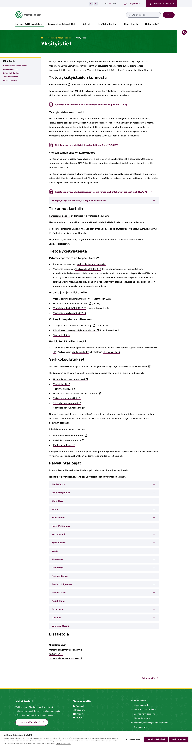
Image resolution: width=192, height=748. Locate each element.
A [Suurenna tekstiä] (96, 3)
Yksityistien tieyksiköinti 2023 (69, 308)
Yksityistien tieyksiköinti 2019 (69, 312)
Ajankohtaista (131, 23)
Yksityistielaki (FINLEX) (88, 268)
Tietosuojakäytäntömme (143, 709)
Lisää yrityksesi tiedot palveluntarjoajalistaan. (103, 476)
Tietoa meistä (152, 23)
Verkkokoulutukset (10, 76)
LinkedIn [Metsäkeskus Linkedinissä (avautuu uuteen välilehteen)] (79, 713)
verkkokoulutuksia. (139, 366)
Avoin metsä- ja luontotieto (62, 23)
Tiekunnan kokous (64, 388)
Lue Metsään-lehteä (33, 721)
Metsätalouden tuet (107, 23)
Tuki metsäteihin (61, 334)
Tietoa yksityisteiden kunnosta (15, 65)
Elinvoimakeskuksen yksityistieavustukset (76, 330)
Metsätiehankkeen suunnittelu (70, 435)
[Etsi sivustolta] (116, 14)
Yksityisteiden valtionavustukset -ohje (74, 325)
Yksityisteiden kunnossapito (69, 407)
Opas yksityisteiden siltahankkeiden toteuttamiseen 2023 (82, 298)
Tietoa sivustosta (140, 718)
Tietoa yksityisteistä (11, 73)
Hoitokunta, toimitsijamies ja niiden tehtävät (77, 393)
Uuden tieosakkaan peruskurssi (70, 379)
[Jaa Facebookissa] (184, 31)
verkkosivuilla (80, 351)
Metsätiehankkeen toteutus (68, 440)
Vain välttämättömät (156, 739)
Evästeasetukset (133, 739)
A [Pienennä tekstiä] (90, 3)
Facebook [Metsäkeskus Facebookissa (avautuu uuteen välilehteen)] (80, 705)
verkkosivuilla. (111, 351)
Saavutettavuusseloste (143, 713)
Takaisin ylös (150, 678)
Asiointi (86, 23)
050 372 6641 (56, 653)
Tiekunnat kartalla (10, 69)
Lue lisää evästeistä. (63, 743)
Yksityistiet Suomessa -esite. (91, 264)
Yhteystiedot (132, 3)
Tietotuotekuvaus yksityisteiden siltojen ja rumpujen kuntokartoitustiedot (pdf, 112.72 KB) (100, 191)
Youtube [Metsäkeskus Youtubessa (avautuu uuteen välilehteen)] (80, 717)
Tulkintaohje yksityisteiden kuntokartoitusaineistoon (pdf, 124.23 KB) (89, 104)
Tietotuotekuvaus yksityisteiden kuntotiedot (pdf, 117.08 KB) (85, 144)
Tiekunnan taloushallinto (67, 398)
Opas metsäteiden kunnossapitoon (72, 303)
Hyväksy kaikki (179, 739)
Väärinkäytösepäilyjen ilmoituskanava (149, 722)
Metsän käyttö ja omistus (28, 23)
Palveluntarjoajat (10, 80)
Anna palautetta (140, 704)
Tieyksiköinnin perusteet (67, 402)
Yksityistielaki (61, 383)
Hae (169, 14)
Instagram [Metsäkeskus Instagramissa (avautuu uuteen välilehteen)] (80, 709)
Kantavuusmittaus (64, 444)
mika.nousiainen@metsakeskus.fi (65, 658)
